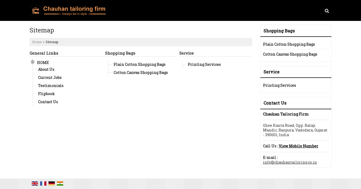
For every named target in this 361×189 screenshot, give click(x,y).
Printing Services (204, 64)
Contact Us (48, 101)
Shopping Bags (120, 53)
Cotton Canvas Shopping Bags (141, 72)
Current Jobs (50, 77)
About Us (46, 69)
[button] (298, 146)
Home (37, 42)
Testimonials (50, 85)
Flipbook (46, 93)
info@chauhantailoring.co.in (290, 162)
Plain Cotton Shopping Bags (139, 64)
